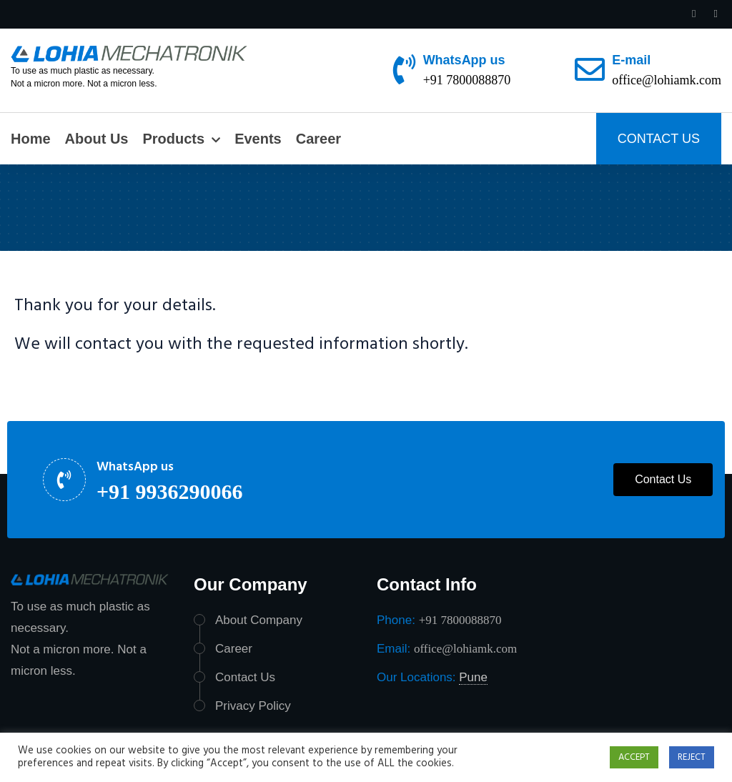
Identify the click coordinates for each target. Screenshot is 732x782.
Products (173, 139)
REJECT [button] (692, 757)
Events (258, 139)
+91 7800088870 (467, 80)
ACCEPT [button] (634, 757)
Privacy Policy (253, 706)
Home (31, 139)
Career (318, 139)
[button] (663, 479)
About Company (258, 620)
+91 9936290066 (170, 491)
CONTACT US (659, 139)
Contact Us (245, 677)
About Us (97, 139)
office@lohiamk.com (666, 80)
